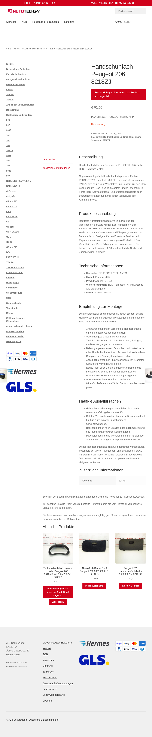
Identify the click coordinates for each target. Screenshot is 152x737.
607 (8, 176)
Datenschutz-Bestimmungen (58, 683)
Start (8, 48)
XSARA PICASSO (15, 267)
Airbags (10, 94)
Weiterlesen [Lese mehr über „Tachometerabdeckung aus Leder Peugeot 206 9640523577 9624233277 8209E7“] (58, 602)
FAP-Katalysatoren (15, 84)
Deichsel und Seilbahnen (18, 69)
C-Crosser (11, 191)
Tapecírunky (12, 308)
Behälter (10, 64)
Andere (9, 99)
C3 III (8, 211)
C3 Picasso (12, 216)
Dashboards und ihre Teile (34, 48)
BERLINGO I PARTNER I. (18, 181)
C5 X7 (9, 242)
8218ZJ (106, 140)
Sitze (8, 298)
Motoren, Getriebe (15, 331)
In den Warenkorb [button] (94, 586)
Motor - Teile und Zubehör (19, 326)
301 (8, 135)
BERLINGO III (13, 186)
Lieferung (69, 22)
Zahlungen (48, 671)
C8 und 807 (12, 247)
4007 (8, 155)
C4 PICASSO (12, 232)
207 (8, 125)
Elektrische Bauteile (16, 74)
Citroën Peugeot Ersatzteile (57, 642)
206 (51, 48)
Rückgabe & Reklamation (45, 22)
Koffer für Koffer (14, 272)
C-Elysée (10, 196)
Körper (9, 313)
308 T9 (9, 150)
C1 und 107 (12, 201)
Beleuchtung (12, 110)
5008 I (9, 171)
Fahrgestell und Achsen (18, 79)
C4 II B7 (10, 227)
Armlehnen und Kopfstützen (20, 105)
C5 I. (8, 237)
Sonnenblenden (14, 303)
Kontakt (47, 648)
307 (8, 140)
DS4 (8, 252)
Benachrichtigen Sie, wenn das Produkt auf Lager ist (117, 94)
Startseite (11, 22)
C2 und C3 (11, 206)
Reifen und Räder (15, 336)
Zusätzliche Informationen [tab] (56, 168)
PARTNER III (12, 257)
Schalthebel (12, 288)
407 (8, 166)
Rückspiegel (12, 282)
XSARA (10, 262)
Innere (16, 48)
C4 (7, 222)
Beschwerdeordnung (54, 695)
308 (8, 145)
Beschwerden (50, 677)
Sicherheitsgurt (14, 293)
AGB (24, 22)
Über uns (47, 700)
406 (8, 160)
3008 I (9, 130)
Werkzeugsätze (13, 341)
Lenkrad (10, 277)
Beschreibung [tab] (50, 159)
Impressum (49, 660)
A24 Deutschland (18, 720)
